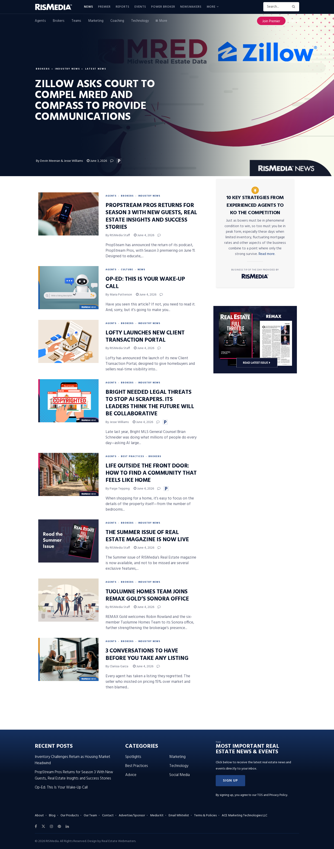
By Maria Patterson (119, 294)
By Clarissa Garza (117, 666)
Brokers (58, 21)
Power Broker (163, 6)
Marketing (95, 21)
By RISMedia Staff (118, 235)
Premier (104, 6)
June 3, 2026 (97, 161)
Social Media (179, 775)
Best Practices (132, 456)
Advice (130, 775)
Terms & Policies (205, 815)
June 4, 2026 (144, 235)
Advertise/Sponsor (132, 815)
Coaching (117, 21)
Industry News (68, 68)
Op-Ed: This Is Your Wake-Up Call (145, 283)
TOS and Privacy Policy (272, 795)
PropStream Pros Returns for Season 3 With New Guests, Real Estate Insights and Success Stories (151, 216)
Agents (40, 21)
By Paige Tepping (118, 488)
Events (140, 6)
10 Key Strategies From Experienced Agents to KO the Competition (255, 205)
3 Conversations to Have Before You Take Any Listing (147, 654)
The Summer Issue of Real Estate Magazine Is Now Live (147, 536)
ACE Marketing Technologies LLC (244, 815)
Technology (140, 21)
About (39, 815)
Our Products (70, 815)
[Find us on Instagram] (51, 826)
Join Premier (271, 21)
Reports (122, 6)
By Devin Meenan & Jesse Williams (59, 161)
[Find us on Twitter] (43, 826)
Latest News (96, 68)
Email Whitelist (179, 815)
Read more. (267, 254)
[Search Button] (294, 6)
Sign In (294, 21)
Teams (76, 21)
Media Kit (157, 815)
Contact (108, 815)
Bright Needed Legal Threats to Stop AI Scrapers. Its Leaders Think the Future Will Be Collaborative (150, 403)
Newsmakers (191, 6)
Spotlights (133, 757)
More (211, 6)
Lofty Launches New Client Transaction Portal (145, 336)
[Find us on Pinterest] (59, 826)
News (88, 6)
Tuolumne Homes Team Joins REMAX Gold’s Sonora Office (147, 595)
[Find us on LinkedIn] (67, 826)
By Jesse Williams (117, 422)
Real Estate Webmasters (118, 841)
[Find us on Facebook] (36, 826)
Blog (52, 815)
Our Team (90, 815)
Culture (127, 269)
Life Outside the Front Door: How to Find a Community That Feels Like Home (151, 473)
